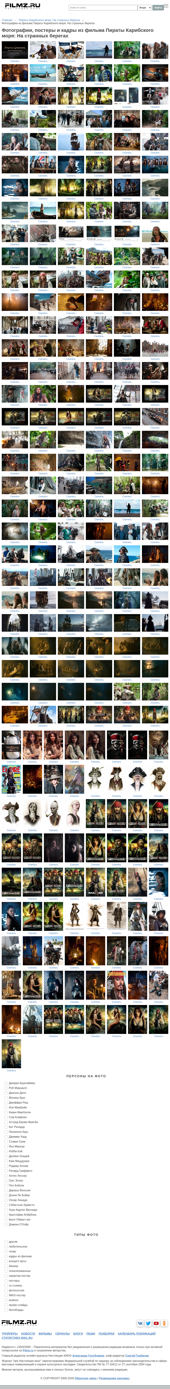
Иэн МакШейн (18, 1107)
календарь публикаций (137, 1333)
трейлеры (10, 1333)
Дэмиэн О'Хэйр (19, 1224)
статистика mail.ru (17, 1337)
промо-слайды (18, 1305)
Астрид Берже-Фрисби (23, 1122)
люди (90, 1333)
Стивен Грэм (17, 1141)
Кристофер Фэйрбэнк (22, 1214)
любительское (18, 1246)
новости (28, 1333)
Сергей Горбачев (137, 1355)
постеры (14, 1280)
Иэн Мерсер (17, 1146)
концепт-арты (17, 1261)
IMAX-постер (17, 1295)
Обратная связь (86, 1378)
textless (13, 1300)
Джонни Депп (17, 1092)
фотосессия (16, 1290)
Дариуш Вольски (19, 1190)
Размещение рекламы (114, 1378)
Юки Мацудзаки (19, 1161)
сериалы (62, 1333)
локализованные (19, 1270)
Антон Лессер (18, 1175)
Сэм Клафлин (18, 1117)
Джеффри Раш (18, 1102)
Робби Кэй (15, 1151)
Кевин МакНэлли (20, 1112)
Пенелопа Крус (18, 1131)
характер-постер (19, 1275)
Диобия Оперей (19, 1156)
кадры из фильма (20, 1256)
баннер (13, 1266)
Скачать (15, 61)
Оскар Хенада (18, 1200)
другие (13, 1241)
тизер (12, 1251)
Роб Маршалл (18, 1087)
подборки (106, 1333)
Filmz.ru (28, 1350)
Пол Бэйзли (16, 1185)
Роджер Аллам (18, 1165)
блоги (78, 1333)
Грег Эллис (16, 1180)
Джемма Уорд (18, 1136)
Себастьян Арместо (21, 1204)
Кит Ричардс (17, 1126)
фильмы (45, 1333)
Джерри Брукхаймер (22, 1083)
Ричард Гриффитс (20, 1170)
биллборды (16, 1309)
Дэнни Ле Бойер (19, 1195)
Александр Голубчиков (88, 1355)
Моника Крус (17, 1097)
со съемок (15, 1285)
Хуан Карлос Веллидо (23, 1209)
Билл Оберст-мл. (20, 1219)
